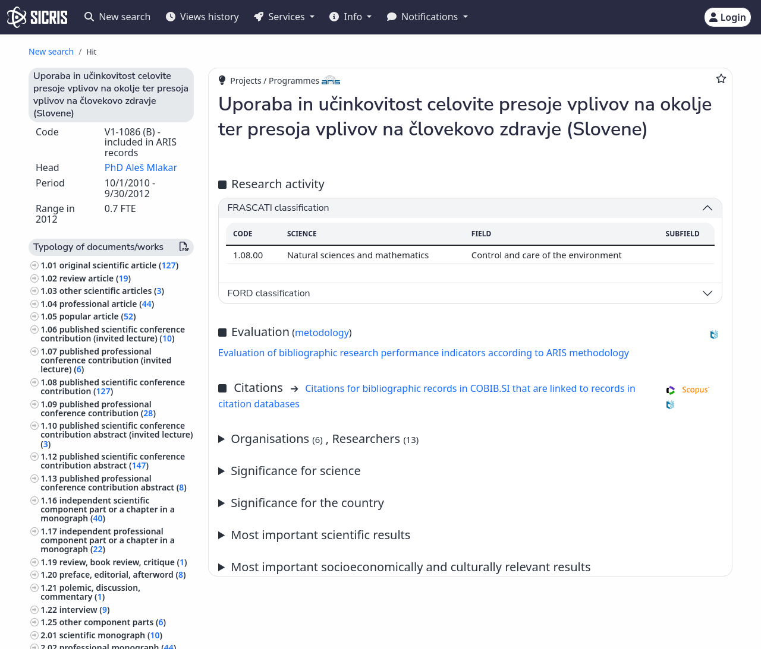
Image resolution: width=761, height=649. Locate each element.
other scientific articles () (111, 290)
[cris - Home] (37, 17)
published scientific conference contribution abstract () (112, 461)
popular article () (97, 316)
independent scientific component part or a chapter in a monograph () (107, 509)
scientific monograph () (110, 635)
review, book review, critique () (123, 562)
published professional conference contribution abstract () (113, 483)
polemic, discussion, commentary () (90, 592)
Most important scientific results (320, 535)
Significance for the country (307, 503)
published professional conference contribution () (98, 408)
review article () (95, 278)
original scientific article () (118, 265)
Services (280, 16)
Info (346, 16)
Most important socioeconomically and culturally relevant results (410, 567)
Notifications (424, 16)
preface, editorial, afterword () (122, 574)
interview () (84, 609)
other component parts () (112, 622)
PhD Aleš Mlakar (141, 167)
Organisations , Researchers (325, 438)
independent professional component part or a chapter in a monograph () (107, 540)
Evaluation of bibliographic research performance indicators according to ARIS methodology (423, 352)
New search (117, 16)
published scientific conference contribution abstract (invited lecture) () (116, 434)
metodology (322, 332)
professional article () (107, 303)
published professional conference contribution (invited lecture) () (105, 360)
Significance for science (296, 471)
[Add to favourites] (721, 78)
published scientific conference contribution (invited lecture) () (112, 334)
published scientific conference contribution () (112, 386)
